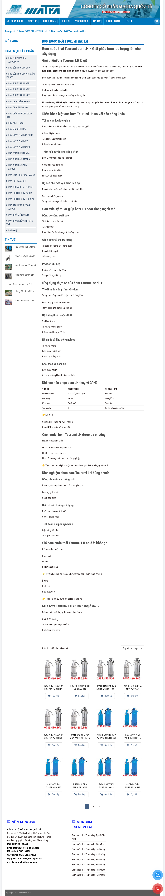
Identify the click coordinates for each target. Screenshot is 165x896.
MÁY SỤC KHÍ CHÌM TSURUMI (21, 199)
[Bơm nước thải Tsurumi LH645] (106, 768)
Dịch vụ (66, 21)
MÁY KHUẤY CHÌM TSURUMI (20, 187)
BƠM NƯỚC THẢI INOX (18, 141)
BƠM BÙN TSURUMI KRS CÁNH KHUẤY (20, 76)
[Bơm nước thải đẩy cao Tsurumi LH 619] (80, 718)
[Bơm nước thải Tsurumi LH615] (80, 768)
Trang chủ (15, 21)
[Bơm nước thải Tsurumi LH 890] (54, 768)
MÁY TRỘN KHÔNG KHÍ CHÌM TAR (19, 223)
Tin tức (97, 21)
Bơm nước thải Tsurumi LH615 (80, 786)
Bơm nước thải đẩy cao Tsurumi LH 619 (80, 737)
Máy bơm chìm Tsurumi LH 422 (132, 786)
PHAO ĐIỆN (13, 230)
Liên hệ (128, 21)
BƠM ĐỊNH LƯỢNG (16, 123)
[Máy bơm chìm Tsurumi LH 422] (132, 768)
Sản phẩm (49, 21)
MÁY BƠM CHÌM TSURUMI (33, 31)
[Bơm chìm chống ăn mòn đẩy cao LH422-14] (54, 669)
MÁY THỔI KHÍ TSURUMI (18, 215)
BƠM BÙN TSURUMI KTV (18, 89)
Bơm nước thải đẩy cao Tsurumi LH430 (106, 737)
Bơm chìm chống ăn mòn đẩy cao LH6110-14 (80, 688)
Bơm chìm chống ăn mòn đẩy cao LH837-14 (54, 737)
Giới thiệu (33, 21)
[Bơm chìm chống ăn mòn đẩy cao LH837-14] (54, 718)
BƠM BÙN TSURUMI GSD (19, 67)
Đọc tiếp (53, 696)
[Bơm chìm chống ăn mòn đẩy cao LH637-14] (106, 669)
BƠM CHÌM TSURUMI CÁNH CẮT (19, 115)
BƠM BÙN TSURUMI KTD (18, 83)
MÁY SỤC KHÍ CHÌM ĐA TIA (20, 193)
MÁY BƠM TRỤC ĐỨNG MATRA (21, 175)
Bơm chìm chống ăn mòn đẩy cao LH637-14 (106, 688)
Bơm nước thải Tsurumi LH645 (106, 786)
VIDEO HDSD (81, 21)
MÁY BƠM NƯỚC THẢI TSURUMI (16, 167)
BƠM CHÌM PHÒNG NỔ (18, 107)
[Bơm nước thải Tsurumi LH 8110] (132, 718)
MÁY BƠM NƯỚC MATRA (19, 159)
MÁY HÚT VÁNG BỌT (17, 181)
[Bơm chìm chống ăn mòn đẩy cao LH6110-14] (80, 669)
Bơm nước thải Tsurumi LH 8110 (133, 737)
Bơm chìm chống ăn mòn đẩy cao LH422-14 (54, 688)
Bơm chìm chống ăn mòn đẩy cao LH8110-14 (132, 688)
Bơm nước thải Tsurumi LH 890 (53, 786)
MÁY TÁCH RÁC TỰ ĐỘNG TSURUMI (18, 207)
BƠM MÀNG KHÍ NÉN (17, 129)
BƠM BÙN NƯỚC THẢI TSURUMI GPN (16, 60)
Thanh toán (113, 21)
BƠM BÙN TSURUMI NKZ (19, 95)
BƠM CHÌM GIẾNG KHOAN (19, 101)
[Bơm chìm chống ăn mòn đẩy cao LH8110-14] (132, 669)
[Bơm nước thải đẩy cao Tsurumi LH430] (106, 718)
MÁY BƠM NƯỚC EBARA (19, 153)
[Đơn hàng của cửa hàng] (132, 648)
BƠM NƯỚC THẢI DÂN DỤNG (20, 135)
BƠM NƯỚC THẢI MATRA (19, 147)
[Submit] (157, 21)
